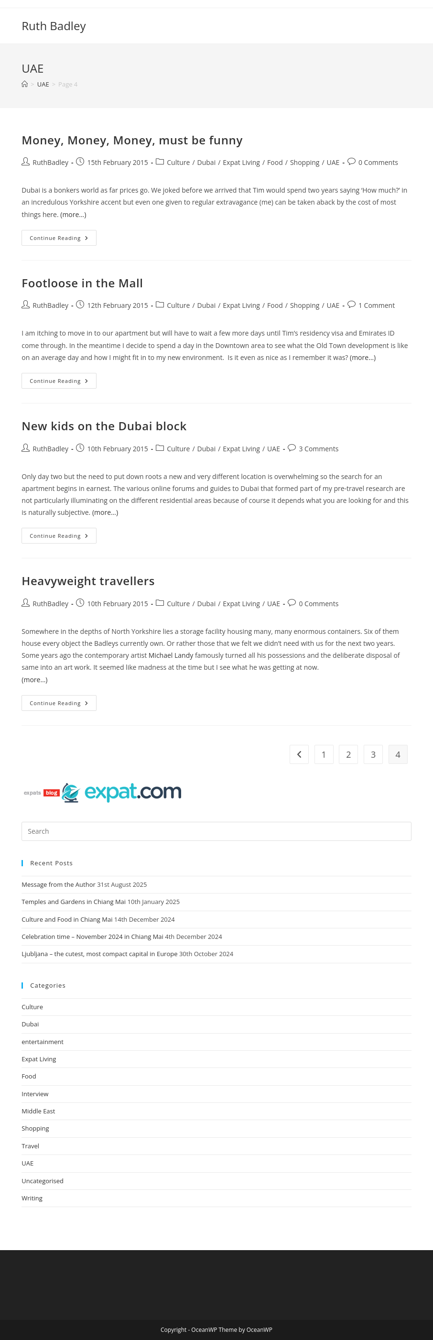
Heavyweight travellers (88, 580)
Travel (30, 1146)
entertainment (43, 1041)
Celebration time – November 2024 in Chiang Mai (92, 936)
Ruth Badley (54, 25)
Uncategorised (43, 1181)
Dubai (206, 162)
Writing (32, 1198)
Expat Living (241, 162)
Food (275, 162)
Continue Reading (63, 235)
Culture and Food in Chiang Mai (67, 919)
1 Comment (376, 305)
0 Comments (378, 162)
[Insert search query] (216, 831)
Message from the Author (58, 884)
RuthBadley (50, 162)
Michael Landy (171, 655)
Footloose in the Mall (82, 283)
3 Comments (318, 448)
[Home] (25, 84)
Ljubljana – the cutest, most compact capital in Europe (99, 953)
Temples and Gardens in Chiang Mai (74, 901)
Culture (178, 162)
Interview (35, 1093)
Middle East (38, 1111)
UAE (333, 162)
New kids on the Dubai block (104, 426)
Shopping (305, 162)
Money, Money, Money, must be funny (132, 140)
